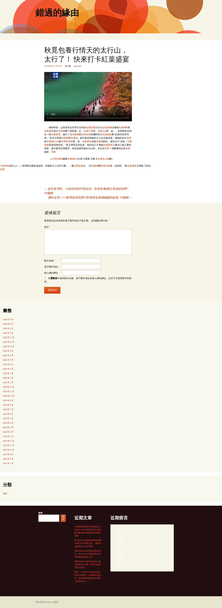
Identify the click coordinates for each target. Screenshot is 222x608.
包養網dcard (52, 141)
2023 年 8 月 (8, 459)
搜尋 (40, 513)
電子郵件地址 (52, 266)
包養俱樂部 (92, 127)
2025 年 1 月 (8, 382)
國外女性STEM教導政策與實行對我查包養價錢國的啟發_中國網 (90, 197)
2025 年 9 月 (8, 351)
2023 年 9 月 (8, 454)
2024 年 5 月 (8, 418)
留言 (47, 226)
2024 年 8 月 (8, 405)
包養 (79, 127)
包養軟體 (55, 134)
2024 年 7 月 (8, 409)
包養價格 (132, 165)
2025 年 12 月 (8, 337)
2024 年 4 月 (8, 423)
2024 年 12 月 (8, 387)
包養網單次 (109, 144)
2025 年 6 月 (8, 364)
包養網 (108, 127)
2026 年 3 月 (8, 324)
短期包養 (86, 134)
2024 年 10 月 (8, 396)
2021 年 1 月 (8, 463)
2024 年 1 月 (8, 436)
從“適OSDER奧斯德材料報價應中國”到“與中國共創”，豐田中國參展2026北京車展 (88, 543)
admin (78, 66)
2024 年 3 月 (8, 427)
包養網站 (86, 141)
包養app (102, 130)
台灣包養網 (57, 158)
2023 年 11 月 (8, 445)
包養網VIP (72, 158)
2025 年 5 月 (8, 369)
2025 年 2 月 (8, 378)
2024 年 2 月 (8, 432)
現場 (5, 493)
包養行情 (88, 130)
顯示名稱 (49, 260)
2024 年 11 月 (8, 391)
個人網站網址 (51, 272)
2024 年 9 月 (8, 400)
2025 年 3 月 (8, 373)
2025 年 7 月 (8, 360)
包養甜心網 (103, 158)
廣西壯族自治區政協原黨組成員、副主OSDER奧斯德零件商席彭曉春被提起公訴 (87, 554)
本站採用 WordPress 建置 (46, 602)
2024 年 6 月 (8, 414)
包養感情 (107, 134)
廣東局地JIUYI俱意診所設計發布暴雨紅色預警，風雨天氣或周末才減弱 (87, 564)
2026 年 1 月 (8, 333)
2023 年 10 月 (8, 450)
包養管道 (105, 165)
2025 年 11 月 (8, 342)
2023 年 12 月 (8, 441)
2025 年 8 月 (8, 355)
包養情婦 (5, 165)
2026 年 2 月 (8, 328)
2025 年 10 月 (8, 346)
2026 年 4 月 (8, 319)
